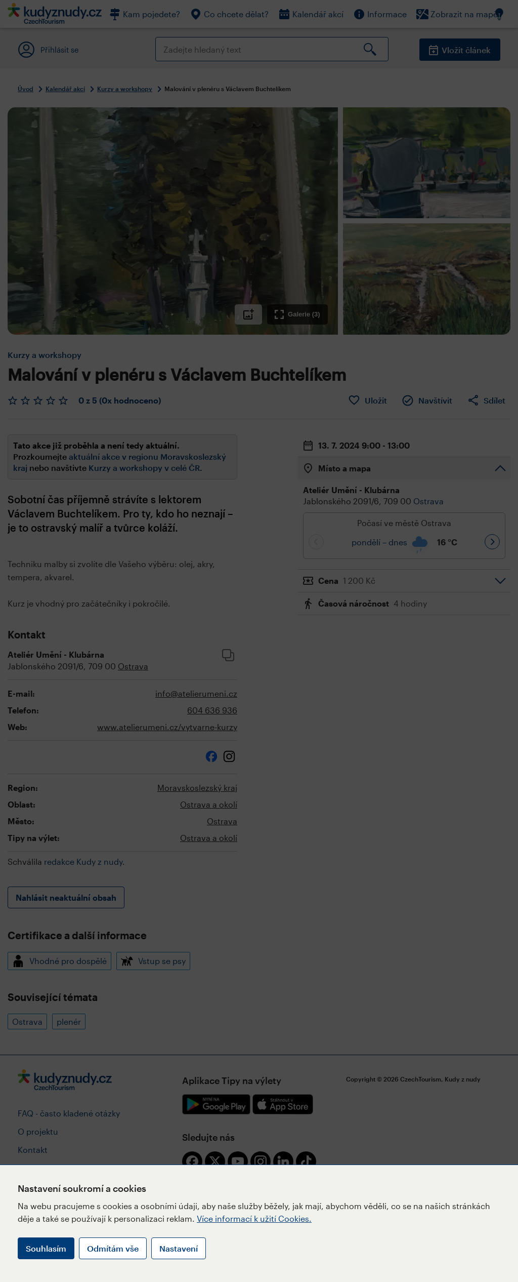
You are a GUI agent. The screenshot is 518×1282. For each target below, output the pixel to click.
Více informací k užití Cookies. (254, 1218)
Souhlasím (46, 1248)
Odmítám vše (113, 1248)
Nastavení (178, 1248)
